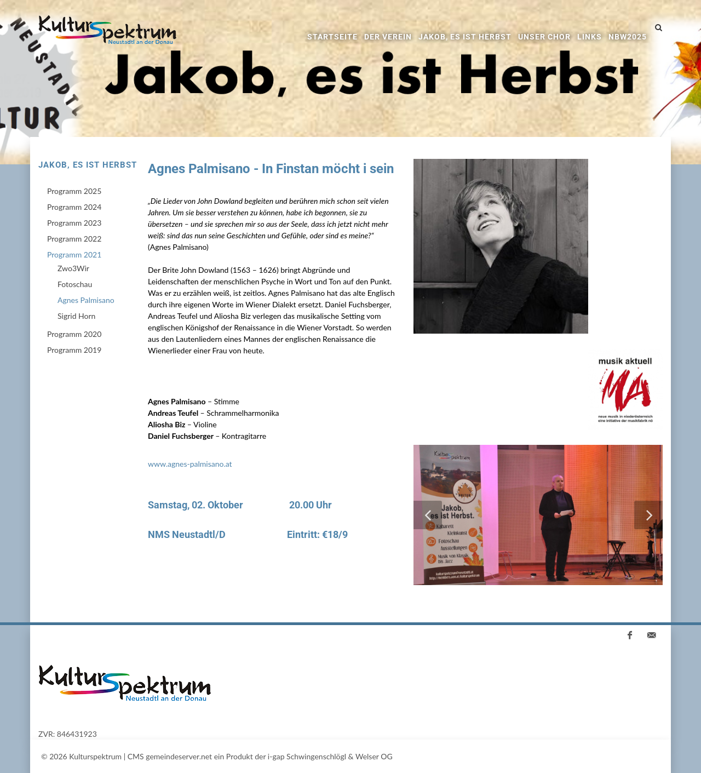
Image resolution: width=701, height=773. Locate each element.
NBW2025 (627, 36)
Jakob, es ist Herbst (465, 36)
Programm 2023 (74, 222)
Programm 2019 (74, 349)
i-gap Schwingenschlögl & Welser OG (330, 756)
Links (589, 36)
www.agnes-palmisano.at (190, 463)
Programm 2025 (74, 191)
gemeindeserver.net (179, 756)
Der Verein (388, 36)
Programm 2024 (74, 206)
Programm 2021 (74, 254)
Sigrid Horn (76, 315)
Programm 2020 (74, 334)
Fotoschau (75, 284)
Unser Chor (544, 36)
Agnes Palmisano (86, 300)
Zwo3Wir (73, 268)
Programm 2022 (74, 238)
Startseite (332, 36)
